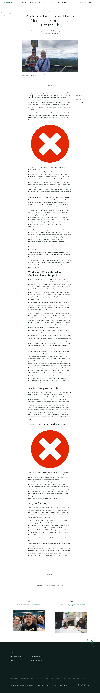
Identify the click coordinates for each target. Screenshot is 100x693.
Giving (64, 2)
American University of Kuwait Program (50, 585)
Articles (50, 11)
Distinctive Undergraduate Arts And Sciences (50, 678)
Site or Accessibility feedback (60, 685)
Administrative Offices (16, 656)
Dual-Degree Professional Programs (27, 678)
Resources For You (86, 2)
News (57, 2)
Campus (49, 574)
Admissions (24, 2)
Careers (32, 652)
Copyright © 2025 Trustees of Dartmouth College (22, 685)
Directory (13, 660)
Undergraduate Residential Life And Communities (75, 678)
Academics (33, 2)
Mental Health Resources (36, 660)
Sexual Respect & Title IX (16, 664)
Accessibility (34, 664)
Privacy (38, 685)
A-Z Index (47, 685)
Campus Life (43, 2)
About (51, 2)
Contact (12, 652)
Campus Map (14, 667)
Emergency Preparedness (36, 656)
